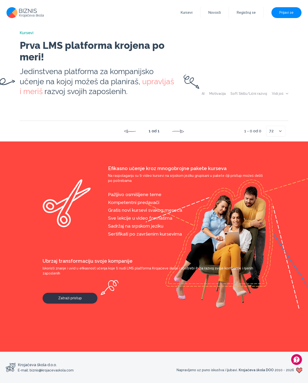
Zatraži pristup (77, 296)
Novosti (214, 12)
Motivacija (217, 94)
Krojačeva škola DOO (256, 370)
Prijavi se (286, 12)
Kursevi (186, 12)
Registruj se (246, 12)
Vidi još (280, 94)
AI (203, 94)
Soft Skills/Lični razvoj (249, 94)
